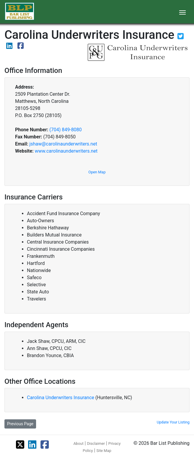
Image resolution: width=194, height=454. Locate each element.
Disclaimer (96, 443)
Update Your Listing (173, 422)
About (78, 443)
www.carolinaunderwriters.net (66, 151)
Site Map (103, 450)
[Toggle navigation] (182, 12)
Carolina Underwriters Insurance (61, 397)
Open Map (97, 172)
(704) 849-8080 (65, 129)
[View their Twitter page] (180, 37)
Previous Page (20, 423)
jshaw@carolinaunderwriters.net (63, 144)
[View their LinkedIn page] (10, 46)
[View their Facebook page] (20, 46)
